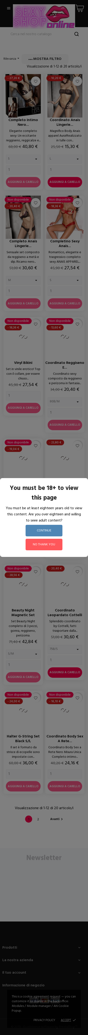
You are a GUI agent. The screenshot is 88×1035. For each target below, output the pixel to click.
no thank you (44, 544)
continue (44, 530)
